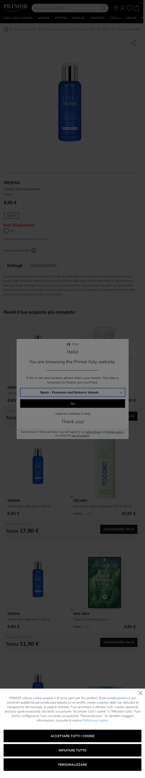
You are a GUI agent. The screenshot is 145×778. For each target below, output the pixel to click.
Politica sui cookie (95, 720)
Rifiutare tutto (73, 750)
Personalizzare (72, 765)
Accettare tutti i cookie (72, 736)
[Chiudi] (140, 693)
